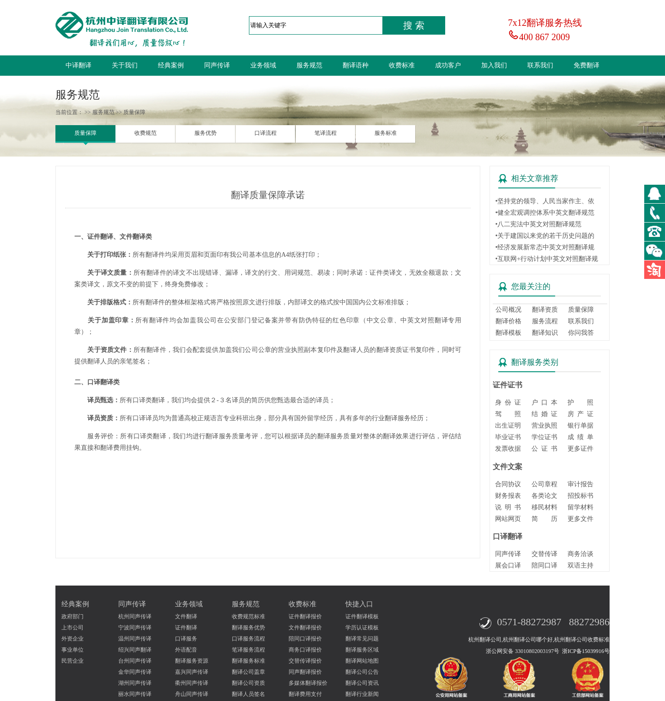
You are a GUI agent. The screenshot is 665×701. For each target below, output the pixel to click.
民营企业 (72, 661)
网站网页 (508, 518)
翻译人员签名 (248, 694)
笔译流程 (325, 133)
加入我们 (494, 65)
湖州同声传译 (134, 683)
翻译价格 (508, 321)
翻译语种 (356, 65)
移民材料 (544, 507)
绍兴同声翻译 (134, 650)
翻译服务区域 (362, 650)
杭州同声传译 (134, 616)
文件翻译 (186, 616)
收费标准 (402, 65)
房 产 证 (580, 414)
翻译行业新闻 (362, 694)
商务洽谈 (580, 553)
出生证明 (508, 425)
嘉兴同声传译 (191, 672)
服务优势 (205, 133)
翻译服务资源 (191, 661)
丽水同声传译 (134, 694)
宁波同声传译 (134, 627)
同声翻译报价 (305, 672)
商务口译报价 (305, 650)
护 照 (580, 402)
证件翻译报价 (305, 616)
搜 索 (413, 25)
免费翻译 (586, 65)
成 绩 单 (580, 437)
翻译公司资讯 (362, 683)
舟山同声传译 (191, 694)
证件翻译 (186, 627)
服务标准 (386, 133)
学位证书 (544, 437)
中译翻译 (78, 65)
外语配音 (186, 650)
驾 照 (508, 414)
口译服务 (186, 638)
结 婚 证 (544, 414)
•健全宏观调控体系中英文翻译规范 (544, 212)
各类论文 (544, 495)
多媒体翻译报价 (308, 683)
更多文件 (580, 518)
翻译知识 (545, 332)
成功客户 (448, 65)
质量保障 (85, 133)
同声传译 (217, 65)
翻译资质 (545, 309)
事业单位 (72, 650)
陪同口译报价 (305, 638)
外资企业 (72, 638)
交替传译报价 (305, 661)
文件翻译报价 (305, 627)
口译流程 (265, 133)
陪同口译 (544, 565)
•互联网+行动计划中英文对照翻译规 (546, 258)
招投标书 (580, 495)
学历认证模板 (362, 627)
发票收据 (508, 448)
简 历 (544, 518)
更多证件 (580, 448)
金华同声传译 (134, 672)
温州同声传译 (134, 638)
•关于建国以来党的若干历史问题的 (544, 235)
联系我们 (540, 65)
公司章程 (544, 484)
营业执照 (544, 425)
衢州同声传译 (191, 683)
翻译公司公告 (362, 672)
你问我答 (581, 332)
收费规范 (145, 133)
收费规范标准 (248, 616)
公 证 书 (544, 448)
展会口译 (508, 565)
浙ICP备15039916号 (586, 651)
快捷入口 (359, 604)
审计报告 (580, 484)
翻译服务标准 (248, 661)
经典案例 (171, 65)
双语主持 (580, 565)
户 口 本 (544, 402)
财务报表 (508, 495)
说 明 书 (508, 507)
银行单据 (580, 425)
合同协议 (508, 484)
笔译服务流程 (248, 650)
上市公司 (72, 627)
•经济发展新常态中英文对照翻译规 (544, 247)
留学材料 (580, 507)
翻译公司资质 (248, 683)
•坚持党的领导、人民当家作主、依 (544, 201)
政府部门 (72, 616)
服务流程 (545, 321)
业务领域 (263, 65)
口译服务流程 (248, 638)
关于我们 (125, 65)
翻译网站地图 (362, 661)
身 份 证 (508, 402)
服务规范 (309, 65)
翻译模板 (508, 332)
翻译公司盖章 (248, 672)
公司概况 (508, 309)
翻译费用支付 (305, 694)
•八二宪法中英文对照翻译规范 (538, 224)
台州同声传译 (134, 661)
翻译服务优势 (248, 627)
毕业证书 (508, 437)
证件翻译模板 (362, 616)
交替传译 (544, 553)
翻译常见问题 (362, 638)
